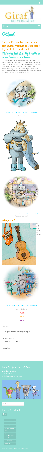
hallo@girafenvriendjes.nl (12, 376)
